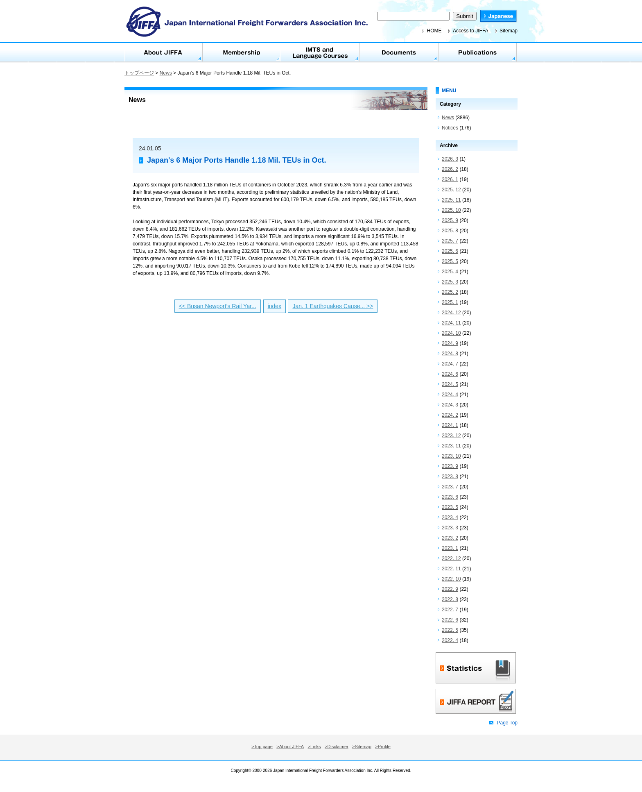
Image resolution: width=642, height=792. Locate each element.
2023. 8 (450, 476)
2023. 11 (451, 446)
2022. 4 (450, 640)
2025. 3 (450, 282)
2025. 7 (450, 241)
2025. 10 (451, 210)
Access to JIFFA (470, 31)
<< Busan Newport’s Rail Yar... (217, 306)
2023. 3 (450, 528)
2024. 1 (450, 425)
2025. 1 (450, 302)
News (166, 73)
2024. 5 (450, 384)
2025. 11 (451, 200)
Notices (450, 128)
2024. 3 (450, 405)
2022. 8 (450, 599)
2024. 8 (450, 353)
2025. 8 (450, 231)
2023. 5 (450, 507)
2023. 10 (451, 456)
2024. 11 (451, 323)
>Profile (383, 746)
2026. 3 (450, 159)
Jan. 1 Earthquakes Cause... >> (332, 306)
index (274, 306)
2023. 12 (451, 435)
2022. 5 (450, 630)
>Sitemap (361, 746)
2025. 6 (450, 251)
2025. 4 (450, 272)
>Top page (262, 746)
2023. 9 (450, 466)
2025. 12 (451, 190)
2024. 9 (450, 343)
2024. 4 (450, 394)
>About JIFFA (290, 746)
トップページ (139, 73)
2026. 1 (450, 179)
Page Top (507, 723)
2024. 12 (451, 312)
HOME (434, 31)
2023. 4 (450, 517)
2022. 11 (451, 569)
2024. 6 (450, 374)
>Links (314, 746)
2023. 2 (450, 538)
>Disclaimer (336, 746)
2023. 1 (450, 548)
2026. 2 (450, 169)
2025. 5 (450, 261)
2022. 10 (451, 579)
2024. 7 (450, 364)
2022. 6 (450, 620)
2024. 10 (451, 333)
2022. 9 (450, 589)
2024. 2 (450, 415)
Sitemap (509, 31)
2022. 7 (450, 610)
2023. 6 (450, 497)
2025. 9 (450, 220)
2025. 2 (450, 292)
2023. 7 (450, 487)
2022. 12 (451, 558)
